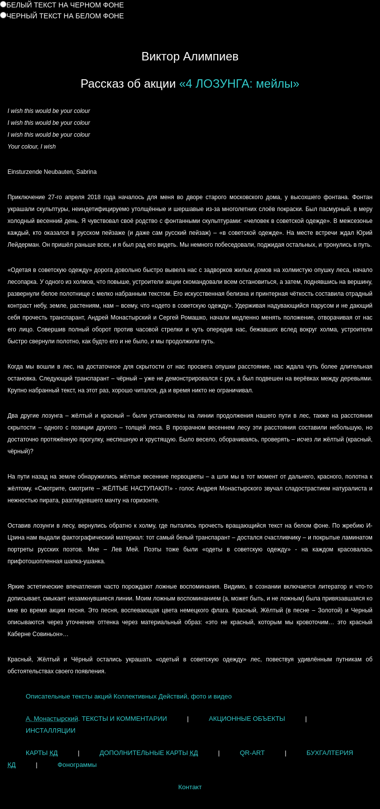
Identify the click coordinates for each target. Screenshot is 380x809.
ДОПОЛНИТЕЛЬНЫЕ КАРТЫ (148, 752)
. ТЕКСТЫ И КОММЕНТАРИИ (96, 718)
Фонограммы (76, 764)
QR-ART (252, 752)
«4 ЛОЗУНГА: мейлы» (239, 83)
